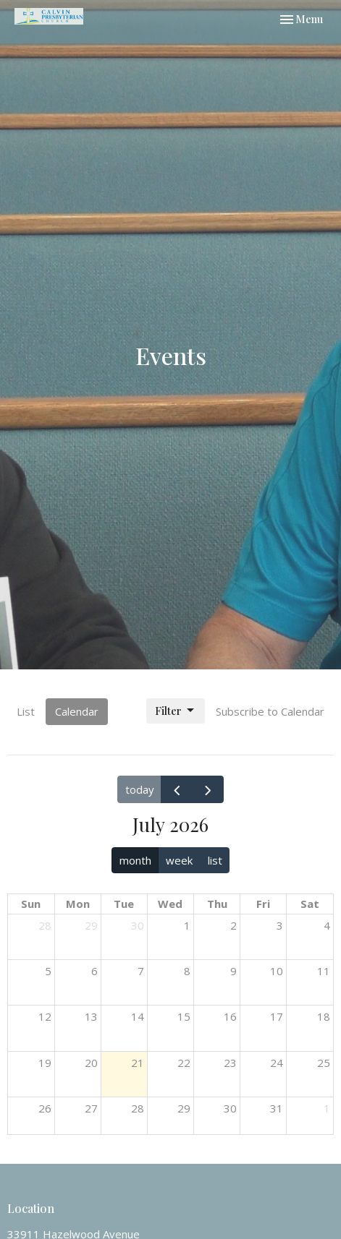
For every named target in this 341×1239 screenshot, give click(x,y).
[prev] (177, 789)
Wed (170, 903)
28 (44, 925)
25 (323, 1062)
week (179, 860)
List (26, 711)
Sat (309, 903)
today (139, 789)
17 (276, 1016)
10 (276, 971)
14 (137, 1016)
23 (230, 1062)
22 (183, 1062)
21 (137, 1062)
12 (44, 1016)
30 (137, 925)
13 (91, 1016)
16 (230, 1016)
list (215, 860)
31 (276, 1108)
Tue (124, 903)
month (135, 860)
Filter (175, 711)
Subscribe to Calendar (270, 711)
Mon (78, 903)
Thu (217, 903)
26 (44, 1108)
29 (91, 925)
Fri (263, 903)
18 (323, 1016)
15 (183, 1016)
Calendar (76, 711)
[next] (208, 789)
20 (91, 1062)
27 (91, 1108)
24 (276, 1062)
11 (323, 971)
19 (44, 1062)
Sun (31, 903)
